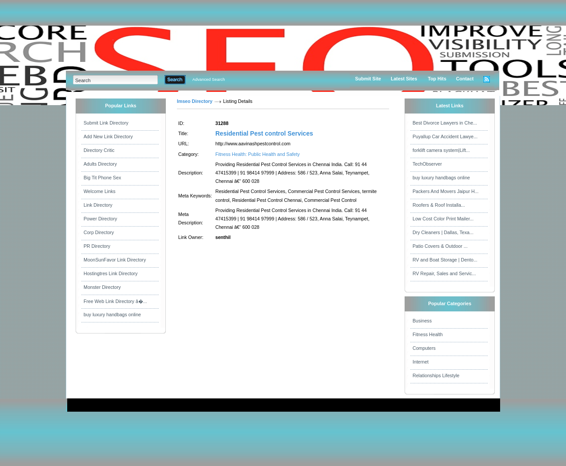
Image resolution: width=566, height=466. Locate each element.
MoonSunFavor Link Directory (115, 259)
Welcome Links (99, 191)
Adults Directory (100, 164)
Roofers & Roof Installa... (439, 205)
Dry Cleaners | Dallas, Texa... (443, 232)
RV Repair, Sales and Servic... (444, 273)
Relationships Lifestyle (436, 375)
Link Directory (98, 205)
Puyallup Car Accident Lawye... (445, 136)
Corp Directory (99, 232)
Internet (420, 361)
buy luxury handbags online (112, 314)
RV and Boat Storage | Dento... (445, 259)
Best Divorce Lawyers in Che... (445, 122)
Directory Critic (99, 150)
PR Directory (97, 246)
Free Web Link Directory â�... (115, 301)
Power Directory (100, 218)
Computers (424, 348)
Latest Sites (404, 78)
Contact (465, 78)
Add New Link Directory (108, 136)
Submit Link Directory (106, 122)
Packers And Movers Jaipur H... (445, 191)
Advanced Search (208, 79)
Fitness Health (428, 334)
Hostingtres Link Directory (111, 273)
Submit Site (368, 78)
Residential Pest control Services (264, 133)
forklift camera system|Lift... (441, 150)
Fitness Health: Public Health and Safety (257, 154)
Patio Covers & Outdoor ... (440, 246)
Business (422, 320)
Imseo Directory (195, 101)
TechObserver (427, 164)
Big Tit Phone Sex (102, 177)
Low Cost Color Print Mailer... (443, 218)
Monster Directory (102, 287)
